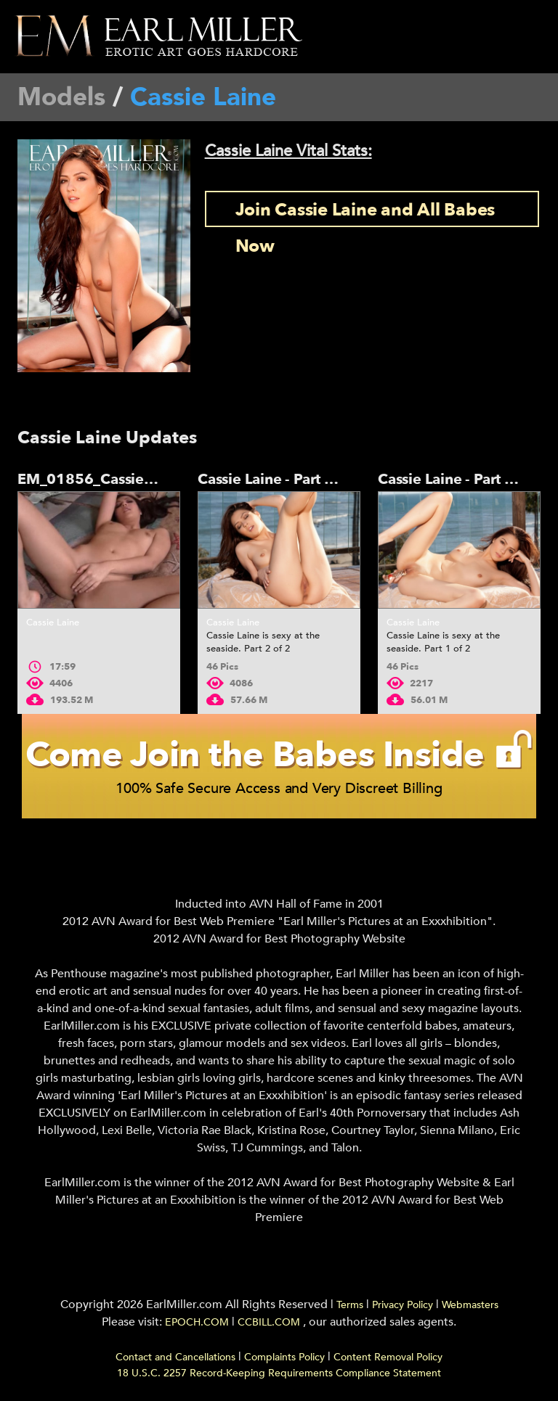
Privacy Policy (402, 1305)
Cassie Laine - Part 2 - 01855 (295, 479)
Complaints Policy (284, 1357)
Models (61, 97)
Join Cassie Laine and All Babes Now (365, 212)
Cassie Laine (52, 622)
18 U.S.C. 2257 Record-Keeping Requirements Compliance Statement (279, 1373)
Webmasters (470, 1305)
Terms (349, 1305)
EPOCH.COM (197, 1322)
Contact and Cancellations (175, 1357)
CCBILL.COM (270, 1322)
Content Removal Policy (387, 1357)
